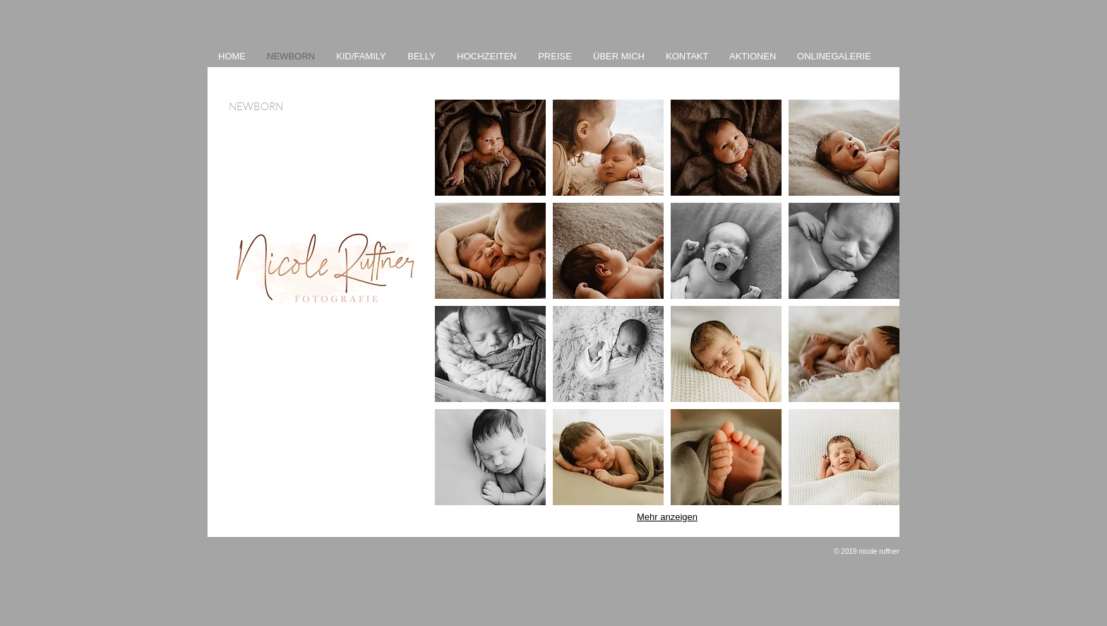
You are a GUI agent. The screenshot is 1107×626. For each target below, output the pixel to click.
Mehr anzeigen (667, 517)
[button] (490, 148)
